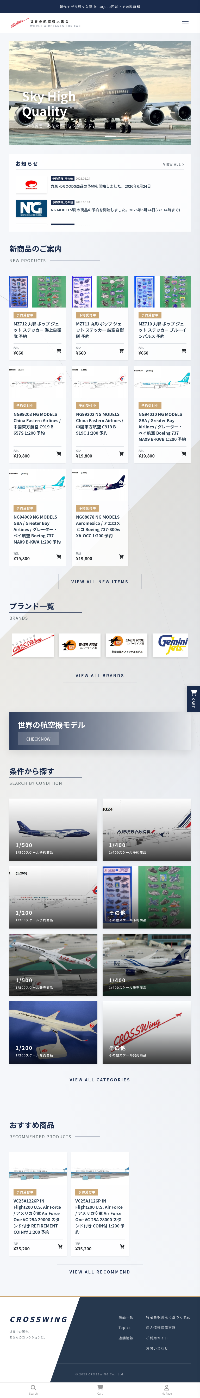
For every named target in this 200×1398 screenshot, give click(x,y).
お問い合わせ (157, 1348)
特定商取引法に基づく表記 (168, 1317)
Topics (124, 1327)
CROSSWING (37, 1319)
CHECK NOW (38, 738)
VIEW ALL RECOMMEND (100, 1272)
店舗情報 (125, 1337)
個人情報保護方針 (161, 1327)
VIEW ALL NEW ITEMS (100, 581)
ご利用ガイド (157, 1337)
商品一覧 (125, 1317)
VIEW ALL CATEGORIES (100, 1079)
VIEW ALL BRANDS (100, 675)
